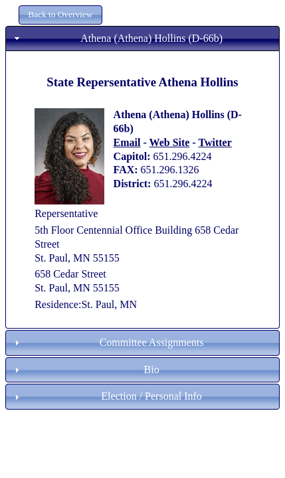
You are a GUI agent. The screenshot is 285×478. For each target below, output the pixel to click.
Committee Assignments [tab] (107, 342)
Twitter (214, 142)
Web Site (169, 142)
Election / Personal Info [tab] (106, 396)
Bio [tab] (85, 369)
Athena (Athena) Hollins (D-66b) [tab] (117, 38)
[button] (60, 15)
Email (127, 142)
